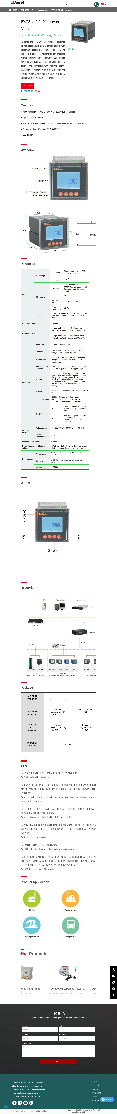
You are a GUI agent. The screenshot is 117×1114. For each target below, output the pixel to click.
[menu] (67, 4)
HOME (14, 10)
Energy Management (40, 10)
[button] (67, 4)
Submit (58, 1061)
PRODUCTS (24, 10)
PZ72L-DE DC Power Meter (61, 10)
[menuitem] (67, 4)
